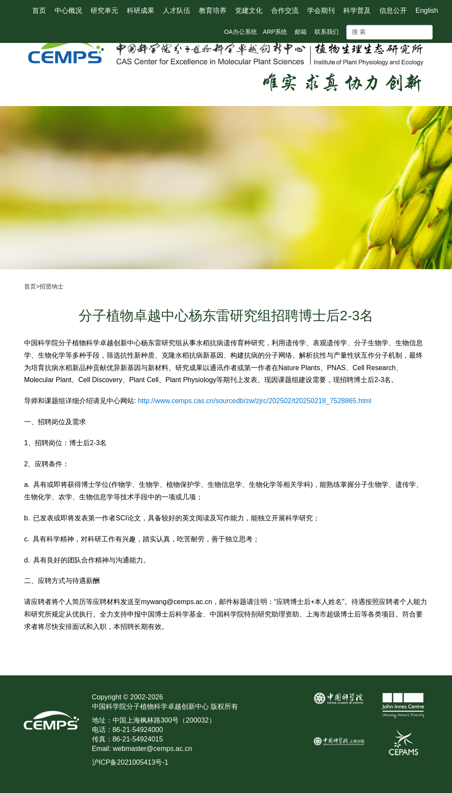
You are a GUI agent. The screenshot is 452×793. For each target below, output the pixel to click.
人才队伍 (176, 10)
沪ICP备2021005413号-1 (130, 762)
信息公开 (393, 10)
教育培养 (212, 10)
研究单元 (104, 10)
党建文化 (249, 10)
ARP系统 (275, 31)
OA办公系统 (240, 31)
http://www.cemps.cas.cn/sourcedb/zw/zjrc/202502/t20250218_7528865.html (254, 400)
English (426, 10)
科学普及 (357, 10)
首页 (39, 10)
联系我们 (327, 31)
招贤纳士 (52, 286)
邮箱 (301, 31)
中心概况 (68, 10)
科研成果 (140, 10)
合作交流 (285, 10)
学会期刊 (321, 10)
